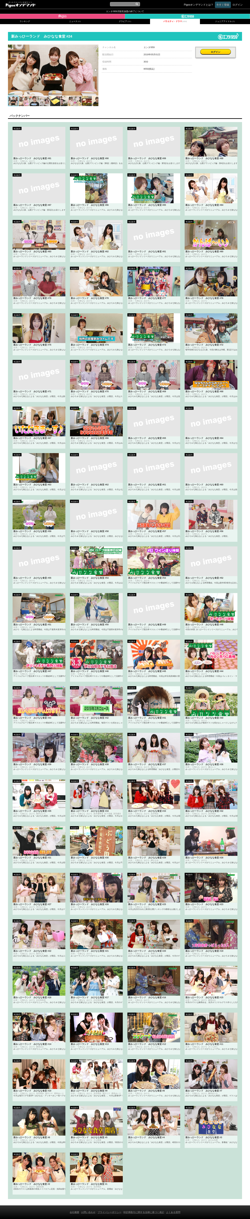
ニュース (75, 21)
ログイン (218, 49)
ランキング (25, 21)
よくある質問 (173, 1212)
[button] (95, 47)
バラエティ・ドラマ (175, 21)
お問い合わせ (88, 1212)
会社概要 (74, 1212)
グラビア (125, 21)
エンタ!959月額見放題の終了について (125, 11)
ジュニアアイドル (225, 21)
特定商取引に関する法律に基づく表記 (143, 1212)
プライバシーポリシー (109, 1212)
